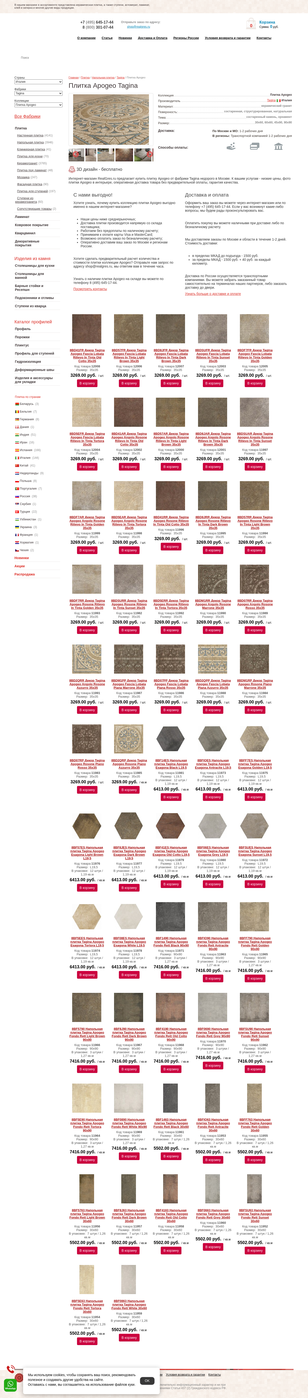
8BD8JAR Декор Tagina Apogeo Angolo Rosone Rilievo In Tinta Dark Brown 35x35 (213, 439)
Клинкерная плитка (31, 149)
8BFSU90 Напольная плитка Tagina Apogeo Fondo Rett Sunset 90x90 (255, 1034)
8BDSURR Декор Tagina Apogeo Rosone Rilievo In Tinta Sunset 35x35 (129, 604)
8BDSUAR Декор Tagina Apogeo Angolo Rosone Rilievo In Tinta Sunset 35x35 (255, 439)
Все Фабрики (27, 116)
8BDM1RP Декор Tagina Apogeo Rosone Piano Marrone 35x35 (255, 684)
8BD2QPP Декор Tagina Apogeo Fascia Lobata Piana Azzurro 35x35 (213, 684)
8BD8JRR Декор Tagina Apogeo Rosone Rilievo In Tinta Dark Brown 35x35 (213, 522)
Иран (23, 442)
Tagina (120, 77)
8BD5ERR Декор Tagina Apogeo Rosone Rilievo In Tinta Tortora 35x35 (171, 604)
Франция (26, 534)
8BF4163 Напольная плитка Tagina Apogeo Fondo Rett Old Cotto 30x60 (171, 1215)
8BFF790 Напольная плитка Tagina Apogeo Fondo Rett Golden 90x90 (255, 943)
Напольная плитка (30, 142)
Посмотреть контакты (90, 289)
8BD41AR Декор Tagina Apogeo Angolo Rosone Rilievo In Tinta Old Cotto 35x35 (129, 439)
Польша (25, 481)
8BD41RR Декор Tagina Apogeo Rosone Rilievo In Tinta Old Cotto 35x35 (171, 520)
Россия (25, 496)
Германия (27, 419)
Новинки (125, 38)
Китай (24, 465)
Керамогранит (27, 163)
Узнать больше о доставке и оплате (213, 294)
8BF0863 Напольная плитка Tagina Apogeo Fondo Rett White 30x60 (129, 1304)
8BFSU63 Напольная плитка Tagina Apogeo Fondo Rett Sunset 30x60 (255, 1215)
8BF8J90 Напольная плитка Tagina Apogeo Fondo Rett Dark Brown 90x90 (129, 1034)
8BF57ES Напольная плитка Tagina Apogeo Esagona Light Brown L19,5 (87, 853)
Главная (74, 77)
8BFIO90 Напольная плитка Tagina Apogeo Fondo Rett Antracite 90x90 (213, 943)
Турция (25, 511)
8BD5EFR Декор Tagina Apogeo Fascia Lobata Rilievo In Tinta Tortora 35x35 (87, 439)
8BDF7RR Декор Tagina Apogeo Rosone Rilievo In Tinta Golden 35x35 (87, 604)
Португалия (28, 488)
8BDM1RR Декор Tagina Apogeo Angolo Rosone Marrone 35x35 (213, 604)
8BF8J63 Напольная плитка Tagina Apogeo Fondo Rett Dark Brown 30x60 (129, 1215)
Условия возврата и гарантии (227, 38)
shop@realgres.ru (135, 27)
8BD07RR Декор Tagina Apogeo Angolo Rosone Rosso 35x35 (255, 604)
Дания (24, 427)
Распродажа (24, 574)
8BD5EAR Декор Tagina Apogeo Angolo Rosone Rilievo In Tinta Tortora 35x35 (129, 522)
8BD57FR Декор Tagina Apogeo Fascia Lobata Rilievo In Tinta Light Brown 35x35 (129, 355)
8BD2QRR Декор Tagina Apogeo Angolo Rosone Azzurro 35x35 (87, 684)
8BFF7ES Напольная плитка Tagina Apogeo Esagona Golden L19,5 (255, 764)
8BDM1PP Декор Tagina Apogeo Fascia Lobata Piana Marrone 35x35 (129, 684)
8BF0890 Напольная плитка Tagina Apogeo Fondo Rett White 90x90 (129, 1123)
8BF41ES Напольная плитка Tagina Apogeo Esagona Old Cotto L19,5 (171, 851)
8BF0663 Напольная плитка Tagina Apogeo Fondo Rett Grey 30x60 (213, 1213)
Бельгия (26, 411)
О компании (86, 38)
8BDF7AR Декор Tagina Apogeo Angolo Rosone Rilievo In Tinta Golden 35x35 (87, 522)
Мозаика (23, 177)
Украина (26, 527)
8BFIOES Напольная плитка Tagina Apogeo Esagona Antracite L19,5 (213, 764)
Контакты (264, 38)
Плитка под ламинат (32, 170)
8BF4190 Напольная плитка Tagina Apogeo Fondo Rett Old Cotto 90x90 (171, 1034)
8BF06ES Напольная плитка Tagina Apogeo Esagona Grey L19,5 (213, 851)
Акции (19, 566)
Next (148, 153)
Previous (74, 153)
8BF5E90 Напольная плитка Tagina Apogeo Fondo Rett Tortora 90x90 (87, 1125)
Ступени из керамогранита (26, 200)
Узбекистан (28, 519)
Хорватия (26, 542)
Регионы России (186, 38)
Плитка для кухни (30, 156)
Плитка (85, 77)
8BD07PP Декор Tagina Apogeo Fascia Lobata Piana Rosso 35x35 (171, 684)
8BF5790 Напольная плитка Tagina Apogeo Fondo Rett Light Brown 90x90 (87, 1034)
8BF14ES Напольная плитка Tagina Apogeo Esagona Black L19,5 (171, 764)
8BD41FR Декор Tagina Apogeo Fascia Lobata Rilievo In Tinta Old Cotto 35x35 (87, 355)
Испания (26, 450)
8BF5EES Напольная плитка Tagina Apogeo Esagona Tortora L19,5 (87, 941)
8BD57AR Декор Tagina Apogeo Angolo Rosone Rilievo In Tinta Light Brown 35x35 (171, 439)
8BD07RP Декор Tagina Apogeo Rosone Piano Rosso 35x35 (87, 764)
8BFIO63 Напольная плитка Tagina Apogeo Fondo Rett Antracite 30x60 (213, 1125)
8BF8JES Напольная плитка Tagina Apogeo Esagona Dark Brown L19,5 (129, 853)
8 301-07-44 (98, 27)
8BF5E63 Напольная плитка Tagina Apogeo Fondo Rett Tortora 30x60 (87, 1306)
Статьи (107, 38)
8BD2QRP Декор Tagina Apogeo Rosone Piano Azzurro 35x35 (129, 764)
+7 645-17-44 (96, 22)
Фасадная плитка (29, 184)
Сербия (25, 504)
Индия (24, 434)
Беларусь (26, 404)
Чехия (24, 550)
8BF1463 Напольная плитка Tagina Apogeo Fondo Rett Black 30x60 (171, 1123)
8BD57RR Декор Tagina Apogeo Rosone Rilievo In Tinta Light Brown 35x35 (255, 522)
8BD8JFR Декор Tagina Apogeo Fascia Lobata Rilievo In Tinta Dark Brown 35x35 (171, 355)
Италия (25, 458)
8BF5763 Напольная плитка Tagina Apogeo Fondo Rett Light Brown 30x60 (87, 1215)
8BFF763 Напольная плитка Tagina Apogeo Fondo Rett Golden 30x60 (255, 1125)
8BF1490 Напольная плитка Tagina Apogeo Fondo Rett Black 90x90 (171, 941)
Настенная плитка (42, 64)
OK (147, 1381)
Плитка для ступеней (32, 191)
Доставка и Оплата (152, 38)
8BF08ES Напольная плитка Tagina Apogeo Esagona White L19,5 (129, 941)
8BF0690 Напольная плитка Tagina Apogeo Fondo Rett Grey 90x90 (213, 1032)
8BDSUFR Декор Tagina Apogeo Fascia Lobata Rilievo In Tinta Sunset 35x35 (213, 355)
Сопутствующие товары (34, 209)
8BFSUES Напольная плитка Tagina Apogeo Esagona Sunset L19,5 (255, 851)
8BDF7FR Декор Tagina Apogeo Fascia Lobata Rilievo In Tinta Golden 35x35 (255, 355)
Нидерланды (29, 473)
